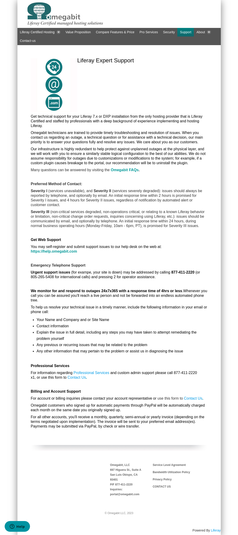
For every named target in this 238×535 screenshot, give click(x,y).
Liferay (216, 530)
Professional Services (91, 373)
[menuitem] (40, 32)
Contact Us (77, 377)
